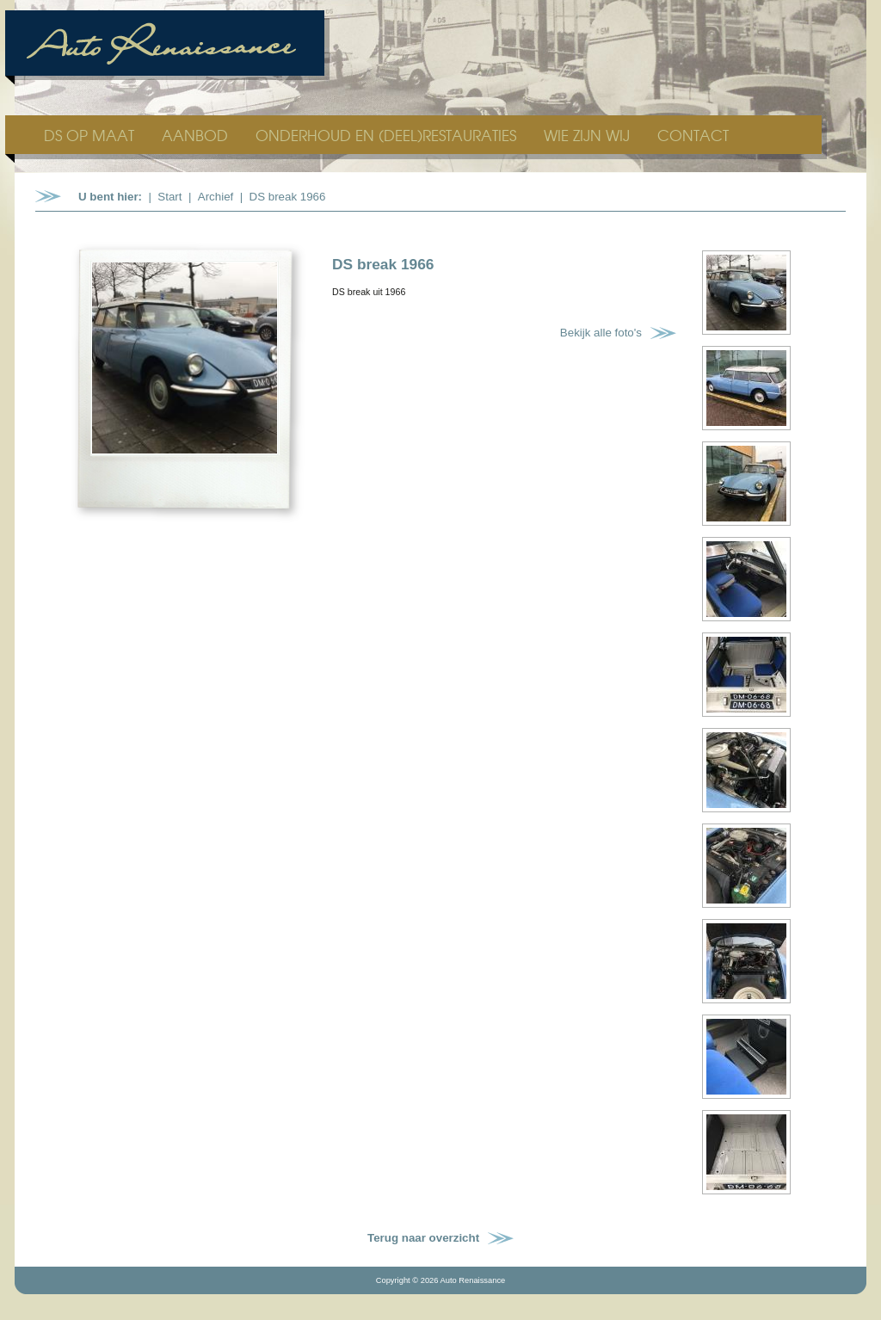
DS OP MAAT (91, 134)
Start (169, 196)
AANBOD (197, 134)
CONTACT (693, 134)
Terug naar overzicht (423, 1237)
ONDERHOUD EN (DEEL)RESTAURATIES (388, 134)
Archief (215, 196)
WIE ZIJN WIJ (589, 134)
